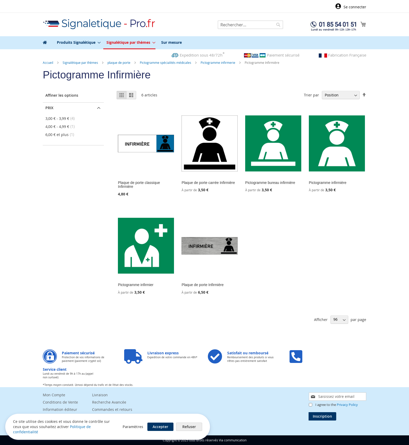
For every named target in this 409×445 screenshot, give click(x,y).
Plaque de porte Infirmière (203, 285)
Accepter (160, 426)
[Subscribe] (322, 416)
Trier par (311, 94)
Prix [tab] (49, 107)
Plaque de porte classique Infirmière (139, 185)
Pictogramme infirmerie (218, 62)
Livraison (100, 394)
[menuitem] (77, 42)
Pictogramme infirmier (135, 285)
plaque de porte (119, 62)
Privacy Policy (347, 404)
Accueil (48, 62)
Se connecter (355, 6)
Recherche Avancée (109, 402)
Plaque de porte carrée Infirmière (208, 183)
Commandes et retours (112, 409)
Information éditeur (60, 409)
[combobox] (250, 25)
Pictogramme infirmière (327, 183)
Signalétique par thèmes (81, 62)
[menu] (204, 42)
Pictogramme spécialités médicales (166, 62)
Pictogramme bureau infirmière (270, 183)
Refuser (189, 426)
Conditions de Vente (60, 402)
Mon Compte (54, 394)
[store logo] (99, 24)
